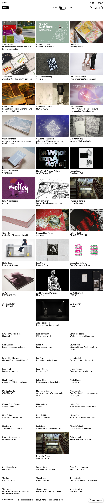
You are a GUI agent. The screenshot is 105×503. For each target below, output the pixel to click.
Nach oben (96, 500)
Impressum (7, 500)
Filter (5, 7)
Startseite (96, 8)
